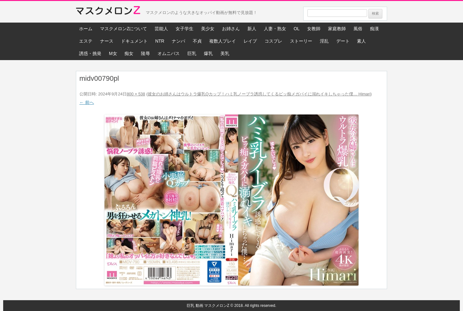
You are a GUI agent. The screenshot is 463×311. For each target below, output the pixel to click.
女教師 (313, 28)
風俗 (357, 28)
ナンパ (178, 41)
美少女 (207, 28)
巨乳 (191, 53)
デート (343, 41)
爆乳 (208, 53)
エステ (85, 41)
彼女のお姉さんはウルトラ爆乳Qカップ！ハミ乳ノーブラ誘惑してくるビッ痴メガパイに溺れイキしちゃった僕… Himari (259, 94)
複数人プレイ (222, 41)
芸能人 (161, 28)
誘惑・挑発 (90, 53)
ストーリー (301, 41)
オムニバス (169, 53)
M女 (113, 53)
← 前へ (86, 102)
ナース (106, 41)
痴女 (128, 53)
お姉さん (231, 28)
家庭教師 (337, 28)
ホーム (85, 28)
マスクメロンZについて (123, 28)
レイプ (250, 41)
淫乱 (324, 41)
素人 (361, 41)
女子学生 (184, 28)
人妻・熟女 (275, 28)
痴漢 (374, 28)
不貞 (197, 41)
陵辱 (145, 53)
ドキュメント (134, 41)
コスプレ (273, 41)
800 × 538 (136, 94)
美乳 (224, 53)
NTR (159, 41)
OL (297, 28)
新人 (251, 28)
